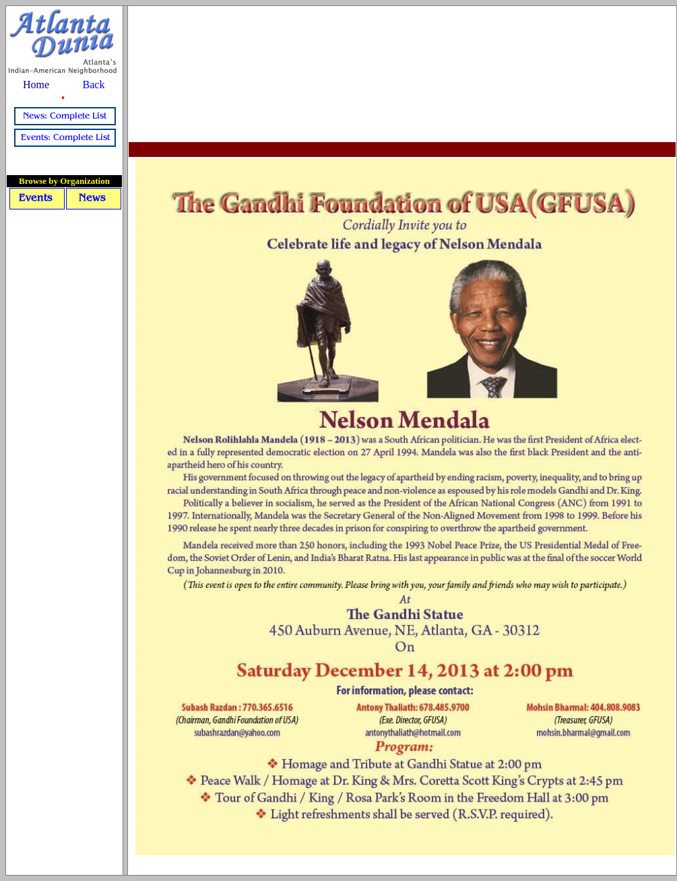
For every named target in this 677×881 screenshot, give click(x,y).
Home (36, 84)
